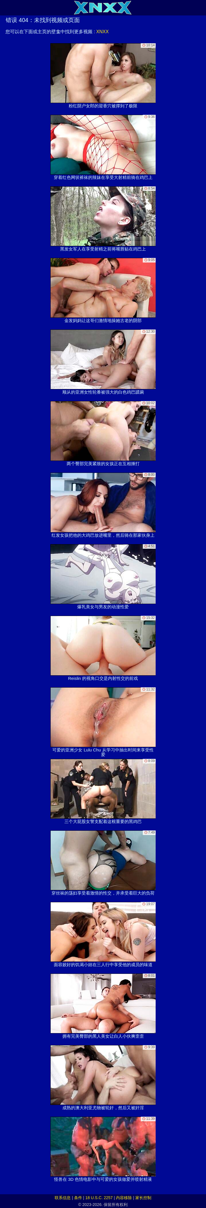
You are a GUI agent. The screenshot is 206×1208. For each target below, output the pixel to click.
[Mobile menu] (5, 7)
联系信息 (63, 1197)
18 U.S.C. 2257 (99, 1197)
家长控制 (143, 1197)
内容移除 (124, 1197)
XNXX (102, 31)
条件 (78, 1197)
